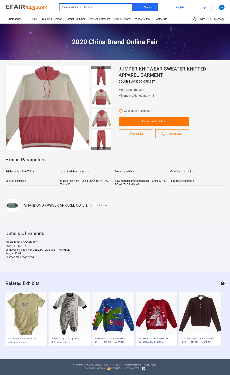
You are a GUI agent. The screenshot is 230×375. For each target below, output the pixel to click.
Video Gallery (142, 19)
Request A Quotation (153, 121)
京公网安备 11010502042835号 (123, 368)
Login (204, 7)
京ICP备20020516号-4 (95, 368)
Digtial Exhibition (76, 19)
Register (180, 7)
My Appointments (100, 19)
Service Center (122, 19)
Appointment (172, 134)
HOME (34, 19)
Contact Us (161, 19)
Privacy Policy (149, 365)
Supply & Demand (52, 19)
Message (135, 134)
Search (145, 7)
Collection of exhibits (135, 111)
